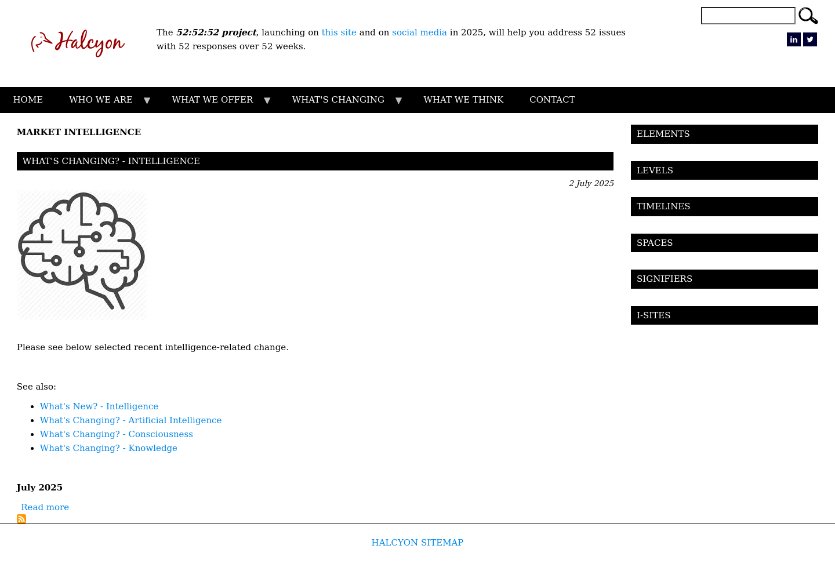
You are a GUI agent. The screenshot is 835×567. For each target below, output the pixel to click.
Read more (45, 507)
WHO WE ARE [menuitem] (104, 103)
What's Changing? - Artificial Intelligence (131, 420)
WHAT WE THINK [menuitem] (463, 99)
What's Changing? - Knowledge (108, 448)
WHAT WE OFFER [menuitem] (216, 103)
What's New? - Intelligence (99, 406)
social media (419, 32)
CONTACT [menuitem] (552, 99)
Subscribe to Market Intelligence (21, 519)
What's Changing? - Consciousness (116, 434)
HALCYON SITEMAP (418, 542)
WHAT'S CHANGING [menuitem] (341, 103)
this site (341, 32)
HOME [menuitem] (28, 99)
